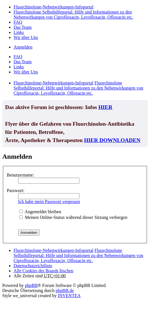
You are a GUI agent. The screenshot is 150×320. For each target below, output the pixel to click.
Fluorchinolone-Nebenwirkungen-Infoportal (54, 250)
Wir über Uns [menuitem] (26, 37)
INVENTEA (69, 295)
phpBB (31, 285)
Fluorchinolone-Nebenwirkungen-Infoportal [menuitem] (54, 7)
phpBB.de (65, 290)
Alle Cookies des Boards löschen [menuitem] (43, 270)
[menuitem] (33, 265)
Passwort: (15, 190)
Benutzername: (20, 175)
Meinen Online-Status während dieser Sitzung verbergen (73, 217)
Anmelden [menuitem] (23, 47)
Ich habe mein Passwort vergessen (49, 201)
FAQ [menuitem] (18, 22)
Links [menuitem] (19, 32)
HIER (105, 107)
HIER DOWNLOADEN (112, 140)
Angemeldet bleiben (40, 211)
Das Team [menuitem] (23, 27)
